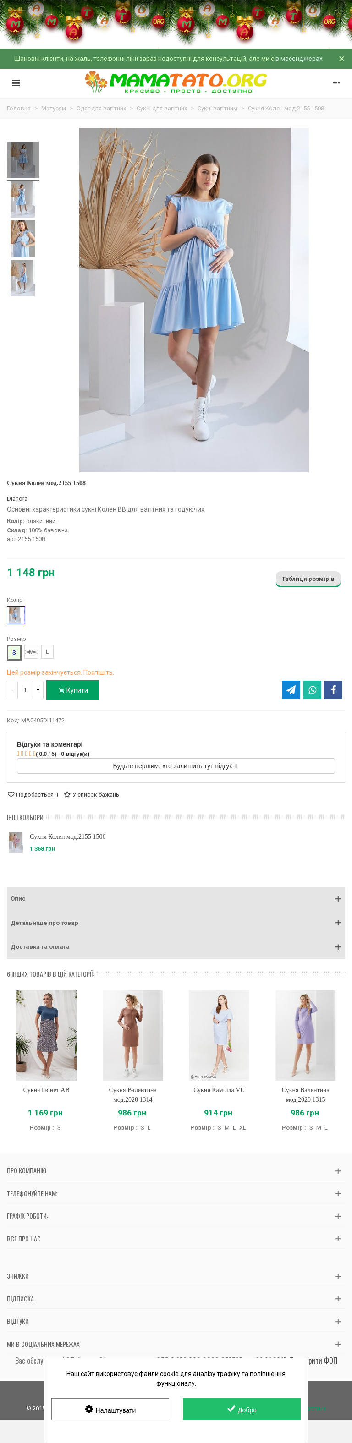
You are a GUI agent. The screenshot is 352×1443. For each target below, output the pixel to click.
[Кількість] (25, 690)
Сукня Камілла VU (219, 1090)
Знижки (18, 1275)
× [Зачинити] (342, 58)
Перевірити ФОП (313, 1360)
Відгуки (18, 1321)
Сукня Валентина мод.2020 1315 (306, 1095)
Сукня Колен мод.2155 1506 (67, 836)
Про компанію (26, 1170)
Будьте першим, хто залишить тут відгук (175, 766)
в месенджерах (299, 58)
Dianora (17, 498)
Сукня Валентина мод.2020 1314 (133, 1095)
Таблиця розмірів (308, 578)
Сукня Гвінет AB (46, 1090)
